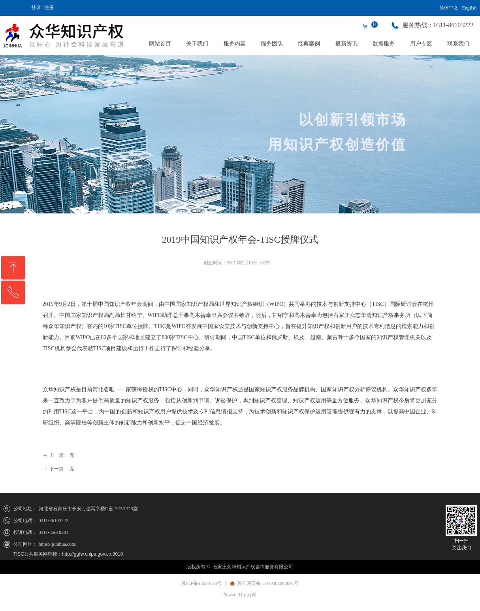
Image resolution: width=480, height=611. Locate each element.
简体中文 (448, 8)
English (469, 8)
